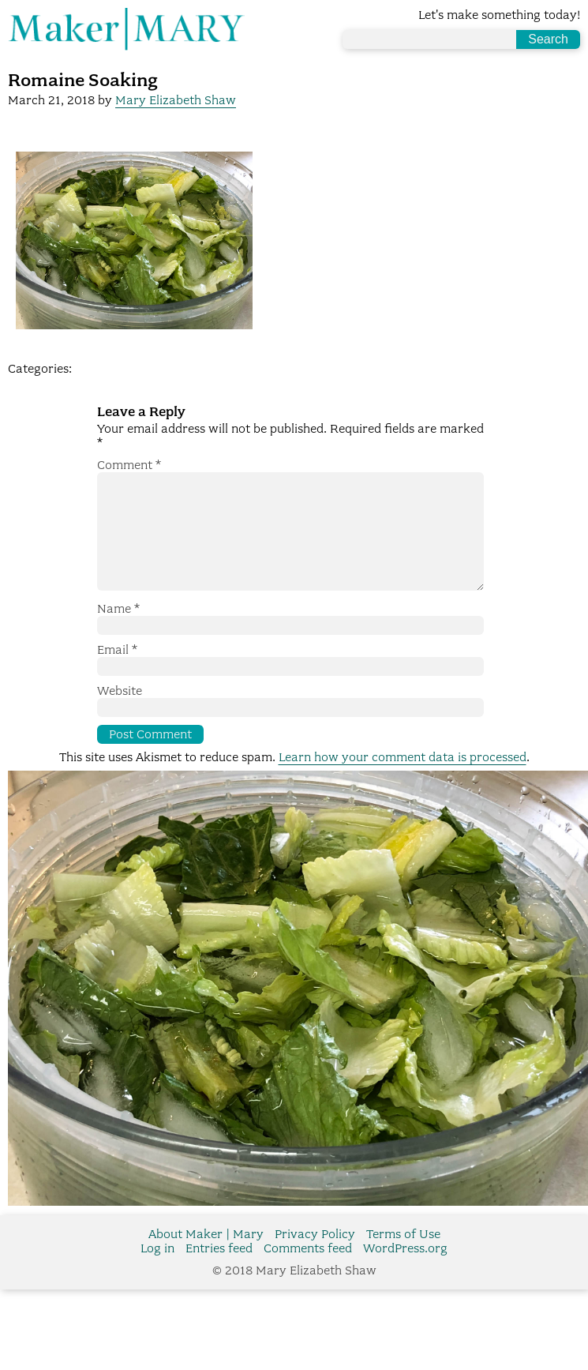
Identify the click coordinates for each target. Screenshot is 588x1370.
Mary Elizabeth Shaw (175, 100)
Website (119, 716)
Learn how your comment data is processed (402, 782)
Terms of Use (403, 1259)
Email (117, 675)
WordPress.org (405, 1274)
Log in (157, 1274)
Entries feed (219, 1274)
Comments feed (308, 1274)
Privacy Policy (315, 1259)
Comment (129, 465)
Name (118, 634)
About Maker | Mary (206, 1259)
